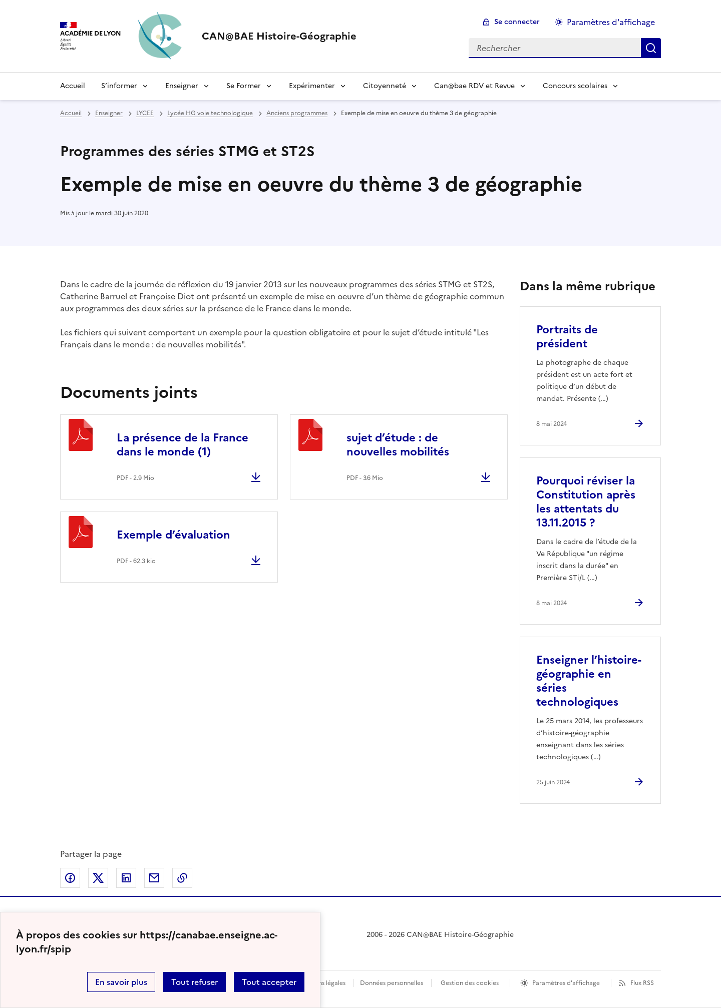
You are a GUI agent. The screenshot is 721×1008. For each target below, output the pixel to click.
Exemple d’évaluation (173, 535)
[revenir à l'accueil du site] (279, 36)
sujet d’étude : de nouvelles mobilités (397, 444)
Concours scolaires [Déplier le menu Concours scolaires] (575, 86)
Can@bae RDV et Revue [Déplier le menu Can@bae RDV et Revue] (474, 86)
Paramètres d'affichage (566, 982)
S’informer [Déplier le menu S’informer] (119, 86)
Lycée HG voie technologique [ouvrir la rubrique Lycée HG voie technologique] (210, 113)
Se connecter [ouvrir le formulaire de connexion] (517, 22)
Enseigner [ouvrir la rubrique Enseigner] (109, 113)
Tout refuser (194, 982)
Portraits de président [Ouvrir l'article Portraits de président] (567, 336)
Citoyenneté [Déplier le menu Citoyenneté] (384, 86)
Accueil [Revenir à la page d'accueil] (72, 86)
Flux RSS (642, 982)
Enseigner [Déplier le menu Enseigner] (181, 86)
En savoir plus (121, 982)
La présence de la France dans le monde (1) (182, 444)
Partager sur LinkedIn (126, 878)
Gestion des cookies (470, 982)
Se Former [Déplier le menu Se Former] (243, 86)
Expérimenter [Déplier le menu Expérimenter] (312, 86)
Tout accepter (269, 982)
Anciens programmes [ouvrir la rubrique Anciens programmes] (296, 113)
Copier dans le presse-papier (182, 878)
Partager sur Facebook (70, 878)
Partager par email (154, 878)
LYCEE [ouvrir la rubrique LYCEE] (145, 113)
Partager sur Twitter (98, 878)
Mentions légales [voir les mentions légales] (321, 982)
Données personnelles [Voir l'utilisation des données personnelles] (391, 982)
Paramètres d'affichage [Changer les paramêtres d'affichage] (611, 22)
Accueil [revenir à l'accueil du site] (71, 113)
